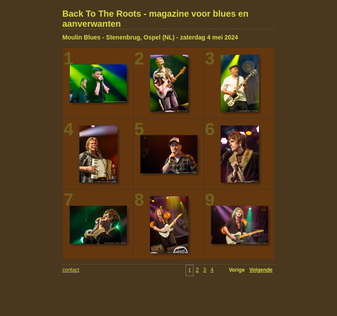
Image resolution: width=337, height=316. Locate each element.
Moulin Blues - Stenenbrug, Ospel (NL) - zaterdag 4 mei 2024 (150, 37)
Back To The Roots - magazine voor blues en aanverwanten (155, 19)
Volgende (260, 270)
